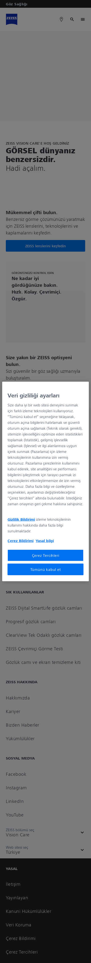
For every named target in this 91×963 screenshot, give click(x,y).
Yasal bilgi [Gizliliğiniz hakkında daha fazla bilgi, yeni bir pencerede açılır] (45, 540)
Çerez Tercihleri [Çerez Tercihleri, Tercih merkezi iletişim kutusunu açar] (45, 555)
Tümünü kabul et (45, 569)
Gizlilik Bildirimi (21, 519)
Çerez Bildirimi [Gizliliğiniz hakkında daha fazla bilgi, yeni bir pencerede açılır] (20, 540)
